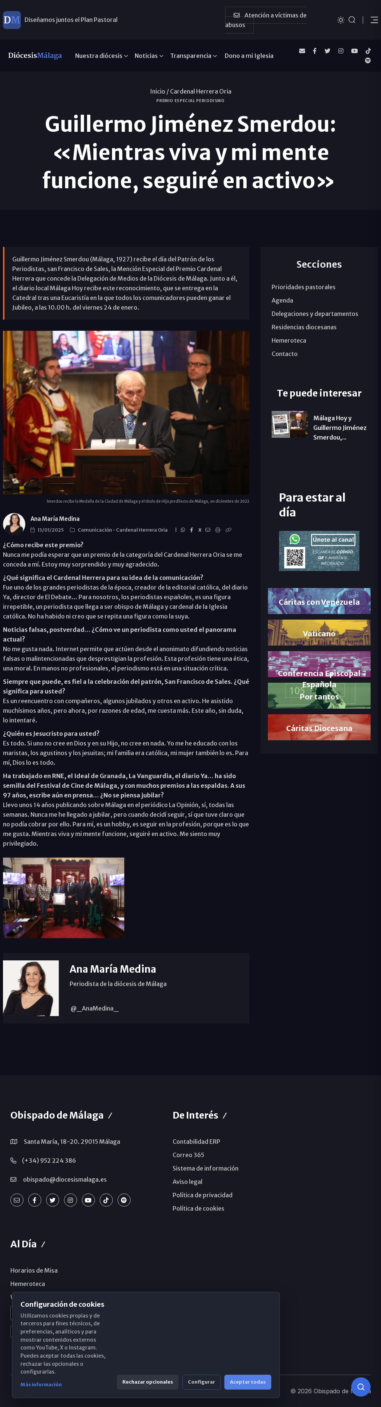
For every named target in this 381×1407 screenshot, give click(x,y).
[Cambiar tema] (341, 19)
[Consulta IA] (361, 1387)
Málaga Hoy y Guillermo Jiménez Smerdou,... (339, 427)
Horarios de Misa (34, 1270)
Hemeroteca (289, 340)
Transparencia (190, 55)
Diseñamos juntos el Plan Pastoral (71, 19)
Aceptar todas (248, 1382)
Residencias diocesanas (304, 327)
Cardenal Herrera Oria (200, 91)
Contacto (285, 354)
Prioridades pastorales (304, 287)
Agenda (282, 300)
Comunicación (95, 530)
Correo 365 (188, 1155)
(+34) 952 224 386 (49, 1160)
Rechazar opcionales (147, 1382)
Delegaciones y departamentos (315, 313)
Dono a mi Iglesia (249, 55)
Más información (41, 1384)
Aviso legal (187, 1181)
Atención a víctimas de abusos (266, 20)
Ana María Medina (55, 518)
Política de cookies (198, 1208)
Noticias (146, 55)
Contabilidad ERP (196, 1141)
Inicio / (159, 91)
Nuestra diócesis (98, 55)
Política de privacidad (203, 1195)
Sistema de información (205, 1168)
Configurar (201, 1382)
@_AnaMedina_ (94, 1008)
